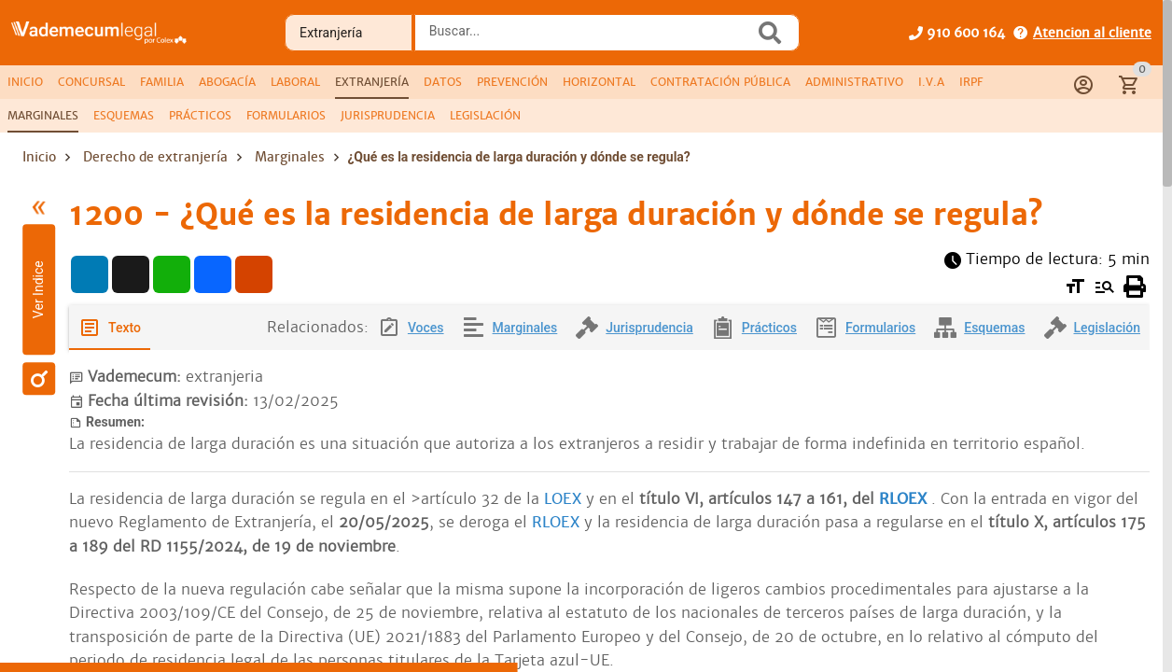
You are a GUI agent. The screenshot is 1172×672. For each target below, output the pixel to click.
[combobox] (589, 38)
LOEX (562, 499)
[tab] (25, 82)
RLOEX (903, 499)
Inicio (39, 156)
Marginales (290, 156)
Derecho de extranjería (155, 156)
